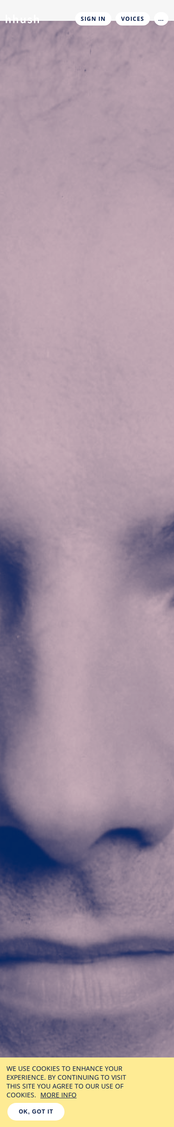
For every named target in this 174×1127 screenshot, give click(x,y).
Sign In (93, 19)
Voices (132, 19)
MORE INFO (58, 1094)
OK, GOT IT (36, 1111)
